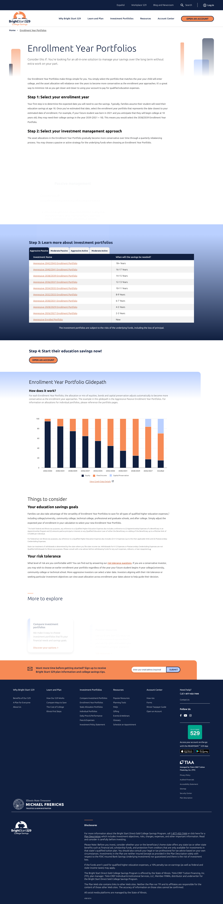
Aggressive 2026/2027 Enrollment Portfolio (55, 324)
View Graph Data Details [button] (102, 481)
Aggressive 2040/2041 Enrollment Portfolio (55, 281)
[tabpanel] (111, 299)
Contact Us (184, 700)
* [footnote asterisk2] (157, 513)
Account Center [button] (166, 18)
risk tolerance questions (108, 563)
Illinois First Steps (54, 711)
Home (12, 30)
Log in (208, 5)
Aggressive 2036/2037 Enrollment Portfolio (55, 293)
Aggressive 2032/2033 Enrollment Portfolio (55, 306)
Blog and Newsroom (163, 5)
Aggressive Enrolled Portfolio (48, 331)
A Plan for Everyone (21, 702)
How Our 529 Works (55, 698)
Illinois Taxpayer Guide (156, 707)
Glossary (117, 720)
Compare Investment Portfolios (93, 698)
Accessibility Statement (189, 784)
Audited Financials (187, 780)
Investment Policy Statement (92, 724)
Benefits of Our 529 (22, 698)
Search (186, 5)
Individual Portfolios (88, 711)
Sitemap (183, 789)
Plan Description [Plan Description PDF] (92, 836)
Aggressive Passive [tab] (39, 262)
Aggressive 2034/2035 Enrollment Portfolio (55, 299)
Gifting (116, 711)
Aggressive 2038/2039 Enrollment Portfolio (55, 287)
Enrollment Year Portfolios (33, 30)
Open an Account (197, 18)
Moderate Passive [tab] (59, 262)
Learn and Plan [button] (95, 18)
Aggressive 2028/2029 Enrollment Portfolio (55, 318)
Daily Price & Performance (91, 716)
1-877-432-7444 (191, 694)
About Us (17, 707)
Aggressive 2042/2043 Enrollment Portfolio (55, 274)
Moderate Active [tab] (100, 262)
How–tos (150, 698)
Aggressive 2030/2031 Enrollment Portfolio (55, 312)
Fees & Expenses (87, 720)
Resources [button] (145, 18)
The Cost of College (55, 707)
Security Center (186, 793)
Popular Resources (121, 698)
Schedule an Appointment (124, 724)
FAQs (115, 707)
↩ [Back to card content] (139, 549)
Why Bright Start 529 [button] (70, 18)
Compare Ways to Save (57, 702)
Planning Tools (119, 702)
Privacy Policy (185, 775)
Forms (149, 702)
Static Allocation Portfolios (91, 707)
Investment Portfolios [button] (121, 18)
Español (121, 5)
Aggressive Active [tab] (79, 262)
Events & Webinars (121, 716)
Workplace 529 (138, 5)
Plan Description (186, 798)
